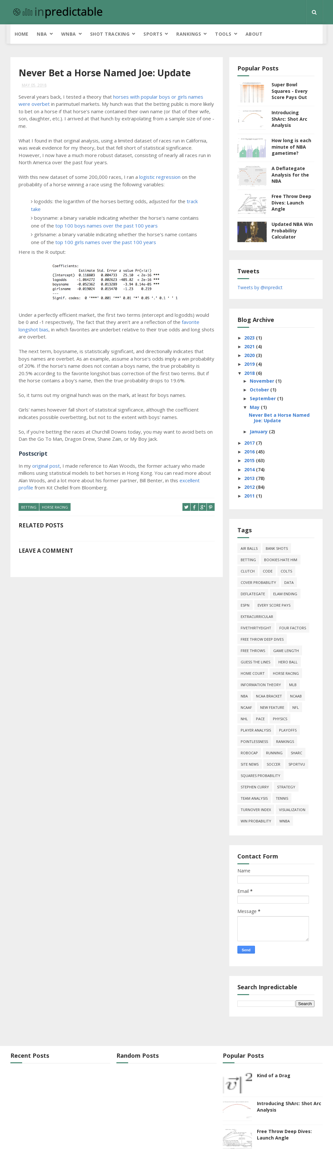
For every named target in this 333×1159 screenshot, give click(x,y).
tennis (282, 798)
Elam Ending (285, 593)
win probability (256, 821)
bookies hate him (280, 559)
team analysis (254, 798)
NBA (42, 34)
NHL (244, 718)
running (274, 752)
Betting (28, 507)
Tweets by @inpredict (260, 287)
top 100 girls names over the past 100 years (105, 242)
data (289, 582)
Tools (223, 34)
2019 (250, 364)
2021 (250, 346)
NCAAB (296, 696)
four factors (292, 627)
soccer (273, 764)
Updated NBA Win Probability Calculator (292, 230)
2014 (250, 469)
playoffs (288, 730)
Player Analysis (256, 730)
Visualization (292, 809)
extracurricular (257, 616)
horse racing (55, 507)
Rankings (188, 34)
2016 (250, 452)
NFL (295, 707)
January (259, 431)
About (254, 34)
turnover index (256, 809)
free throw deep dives (262, 639)
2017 (250, 443)
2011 (250, 496)
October (260, 390)
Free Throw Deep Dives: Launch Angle (291, 202)
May (255, 407)
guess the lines (255, 662)
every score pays (274, 605)
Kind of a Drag (273, 1075)
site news (250, 764)
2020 (250, 355)
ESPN (245, 605)
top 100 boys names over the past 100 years (106, 225)
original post (46, 465)
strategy (286, 786)
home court (253, 673)
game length (286, 650)
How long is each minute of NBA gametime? (291, 146)
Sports (152, 34)
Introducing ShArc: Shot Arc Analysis (289, 118)
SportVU (296, 764)
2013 (250, 478)
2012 (250, 487)
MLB (293, 684)
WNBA (68, 34)
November (262, 381)
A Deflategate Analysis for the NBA (290, 174)
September (263, 398)
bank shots (277, 548)
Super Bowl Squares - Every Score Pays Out (290, 90)
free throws (253, 650)
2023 (250, 338)
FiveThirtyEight (256, 627)
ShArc (296, 752)
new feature (272, 707)
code (268, 571)
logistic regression (159, 177)
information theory (261, 684)
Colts (286, 571)
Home (21, 34)
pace (260, 718)
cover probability (258, 582)
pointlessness (254, 741)
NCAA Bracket (269, 696)
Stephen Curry (255, 786)
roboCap (249, 752)
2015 (250, 460)
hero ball (288, 662)
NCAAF (246, 707)
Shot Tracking (110, 34)
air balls (249, 548)
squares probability (260, 775)
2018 (250, 373)
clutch (248, 571)
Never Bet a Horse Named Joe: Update (279, 418)
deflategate (253, 593)
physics (280, 718)
